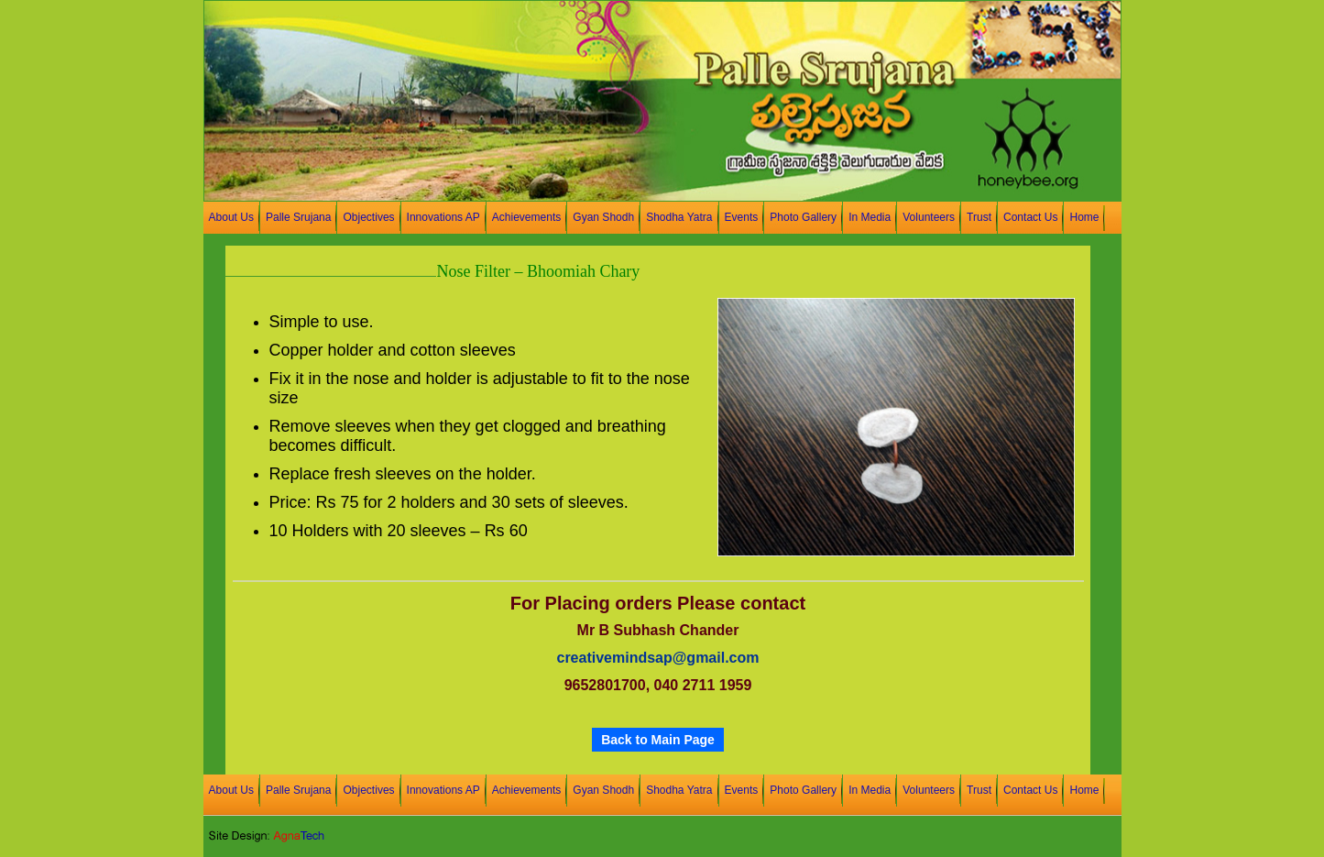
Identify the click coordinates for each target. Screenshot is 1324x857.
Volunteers (929, 217)
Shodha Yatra (679, 217)
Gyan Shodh (603, 217)
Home (1084, 217)
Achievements (527, 217)
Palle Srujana (299, 217)
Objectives (368, 217)
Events (742, 217)
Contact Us (1030, 217)
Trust (979, 217)
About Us (231, 217)
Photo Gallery (803, 217)
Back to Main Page (658, 739)
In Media (869, 217)
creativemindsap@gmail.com (657, 657)
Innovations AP (443, 217)
